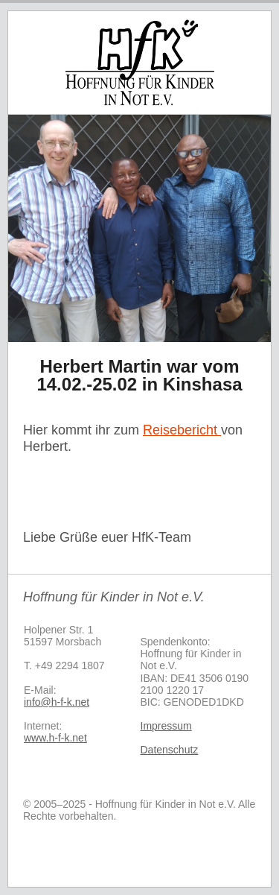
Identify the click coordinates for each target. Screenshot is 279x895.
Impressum (166, 726)
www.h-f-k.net (55, 738)
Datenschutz (170, 750)
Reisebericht (182, 430)
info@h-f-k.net (56, 702)
